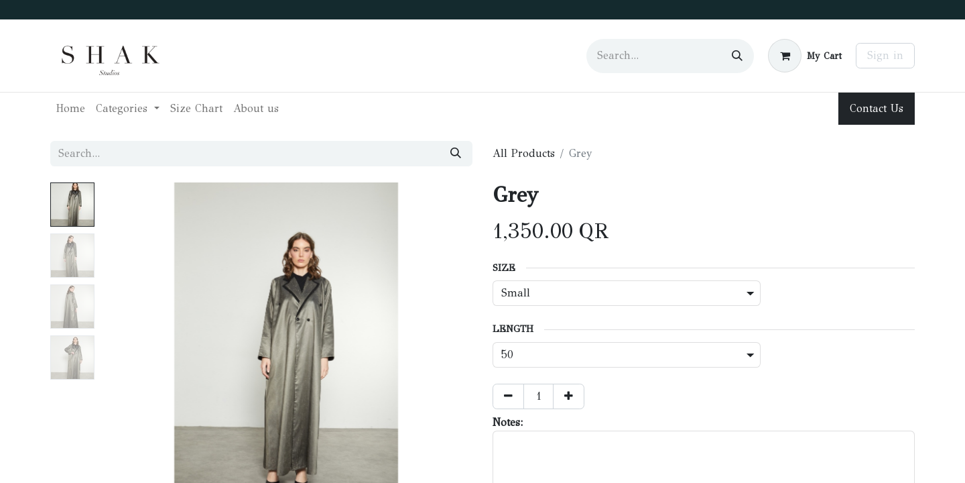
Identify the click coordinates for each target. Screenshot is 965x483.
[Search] (737, 56)
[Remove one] (508, 396)
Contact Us (876, 108)
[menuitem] (70, 108)
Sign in (885, 55)
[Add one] (568, 396)
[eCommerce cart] (805, 55)
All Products (524, 153)
